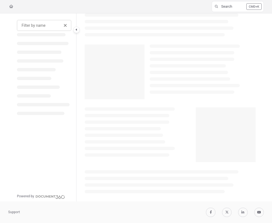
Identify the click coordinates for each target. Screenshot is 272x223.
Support (14, 212)
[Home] (11, 6)
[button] (238, 6)
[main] (170, 107)
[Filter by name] (44, 25)
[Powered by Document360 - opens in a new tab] (41, 196)
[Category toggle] (76, 30)
